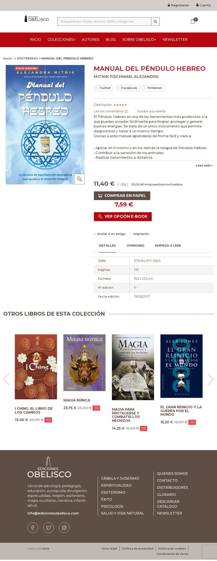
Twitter (103, 89)
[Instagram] (64, 529)
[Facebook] (33, 529)
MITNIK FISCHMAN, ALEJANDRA (126, 78)
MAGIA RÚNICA (76, 402)
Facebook (127, 89)
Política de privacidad (137, 549)
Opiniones (136, 247)
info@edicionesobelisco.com (53, 515)
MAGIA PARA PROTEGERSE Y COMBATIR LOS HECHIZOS (126, 416)
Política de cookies (172, 549)
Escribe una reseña (151, 112)
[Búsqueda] (155, 21)
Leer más (203, 167)
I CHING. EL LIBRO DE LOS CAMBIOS (34, 411)
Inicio (7, 60)
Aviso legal (109, 549)
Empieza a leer (168, 247)
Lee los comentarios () (111, 112)
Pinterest (152, 89)
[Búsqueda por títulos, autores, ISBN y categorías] (108, 21)
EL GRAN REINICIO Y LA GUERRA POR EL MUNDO (181, 412)
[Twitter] (48, 529)
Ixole (45, 549)
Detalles (107, 247)
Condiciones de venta (172, 555)
